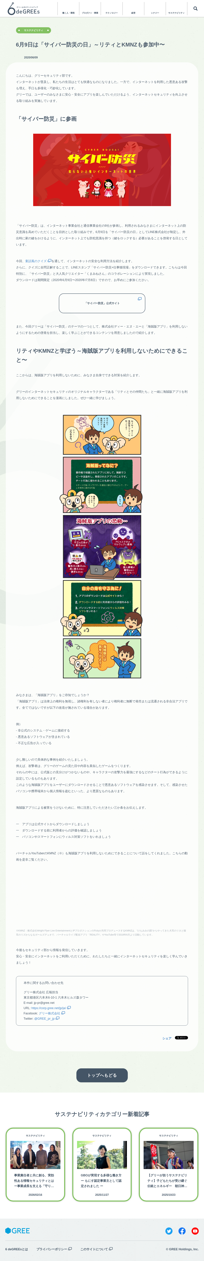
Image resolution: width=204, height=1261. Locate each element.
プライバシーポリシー (51, 1249)
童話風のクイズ (36, 261)
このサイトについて (94, 1249)
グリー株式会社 (49, 1013)
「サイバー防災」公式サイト (102, 303)
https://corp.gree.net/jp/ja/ (48, 1008)
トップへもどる (102, 1075)
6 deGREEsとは (16, 1249)
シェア (167, 1038)
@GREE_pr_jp (44, 1018)
